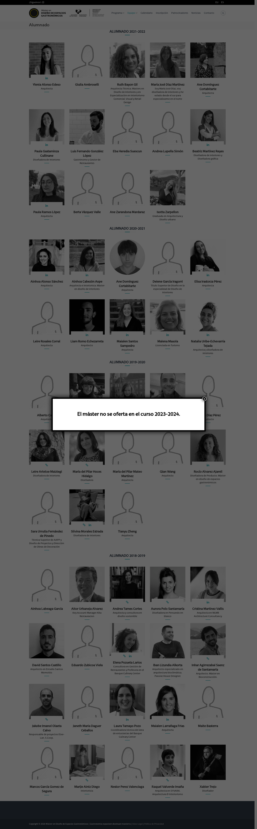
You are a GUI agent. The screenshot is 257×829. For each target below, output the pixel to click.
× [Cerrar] (204, 399)
